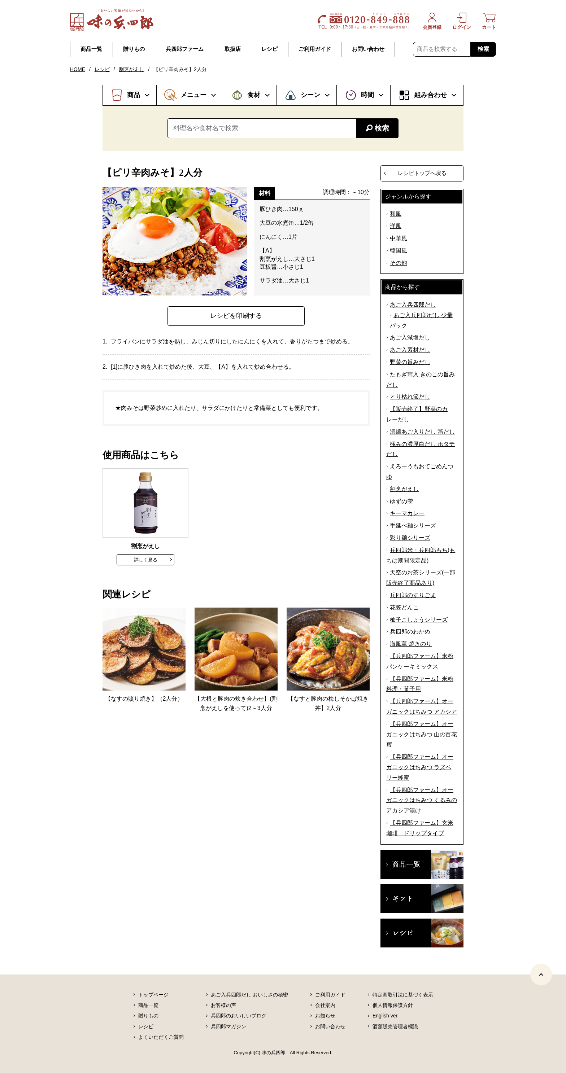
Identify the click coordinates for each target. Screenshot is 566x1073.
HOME (77, 69)
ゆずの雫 (401, 501)
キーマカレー (407, 513)
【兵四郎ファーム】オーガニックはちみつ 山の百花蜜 (421, 734)
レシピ (269, 49)
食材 (253, 94)
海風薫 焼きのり (411, 644)
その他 (398, 263)
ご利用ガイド (315, 49)
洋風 (395, 226)
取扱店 (233, 49)
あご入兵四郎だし (413, 305)
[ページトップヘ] (541, 974)
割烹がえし (131, 69)
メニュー (193, 94)
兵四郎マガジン (228, 1026)
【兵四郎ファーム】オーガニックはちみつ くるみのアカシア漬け (421, 800)
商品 (133, 94)
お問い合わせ (368, 49)
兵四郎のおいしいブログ (238, 1016)
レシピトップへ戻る (422, 173)
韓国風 (398, 251)
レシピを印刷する (236, 315)
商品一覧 (91, 49)
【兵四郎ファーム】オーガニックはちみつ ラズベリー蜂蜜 (419, 767)
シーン (310, 94)
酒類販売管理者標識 (395, 1026)
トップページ (153, 995)
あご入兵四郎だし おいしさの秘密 (249, 995)
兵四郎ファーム (185, 49)
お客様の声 (223, 1005)
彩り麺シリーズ (410, 538)
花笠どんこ (404, 607)
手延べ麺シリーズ (413, 525)
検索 (483, 49)
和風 (395, 214)
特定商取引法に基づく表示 (403, 995)
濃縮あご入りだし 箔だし (422, 432)
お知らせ (325, 1016)
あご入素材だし (410, 350)
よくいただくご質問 (161, 1037)
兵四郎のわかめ (410, 632)
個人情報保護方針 (393, 1005)
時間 (367, 94)
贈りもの (134, 49)
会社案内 (325, 1005)
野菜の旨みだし (410, 362)
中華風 (398, 238)
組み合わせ (430, 94)
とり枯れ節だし (410, 397)
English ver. (386, 1016)
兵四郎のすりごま (413, 595)
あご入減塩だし (410, 337)
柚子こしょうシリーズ (419, 620)
